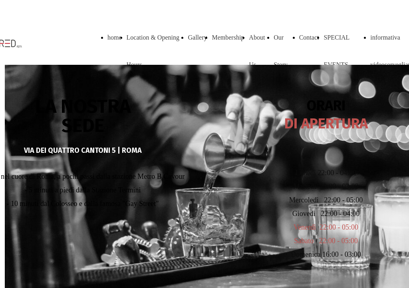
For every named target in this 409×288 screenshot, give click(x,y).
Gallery (197, 37)
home (114, 37)
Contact (309, 37)
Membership (228, 37)
